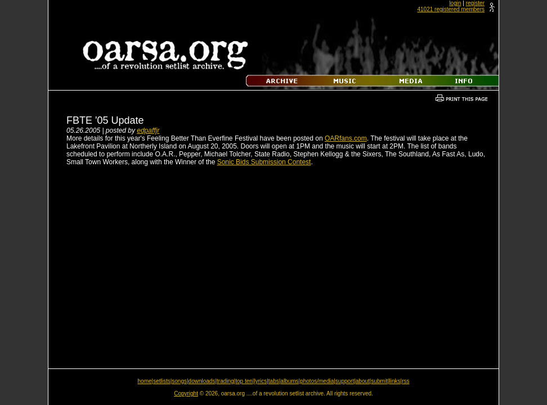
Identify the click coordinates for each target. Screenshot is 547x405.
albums (289, 381)
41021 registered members (451, 9)
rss (405, 381)
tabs (273, 381)
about (363, 381)
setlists (162, 381)
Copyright (186, 393)
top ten (244, 381)
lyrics (260, 381)
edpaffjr (148, 130)
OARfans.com (346, 138)
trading (225, 381)
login (455, 3)
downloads (202, 381)
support (344, 381)
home (145, 381)
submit (379, 381)
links (395, 381)
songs (179, 381)
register (475, 3)
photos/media (317, 381)
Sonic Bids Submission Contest (264, 162)
